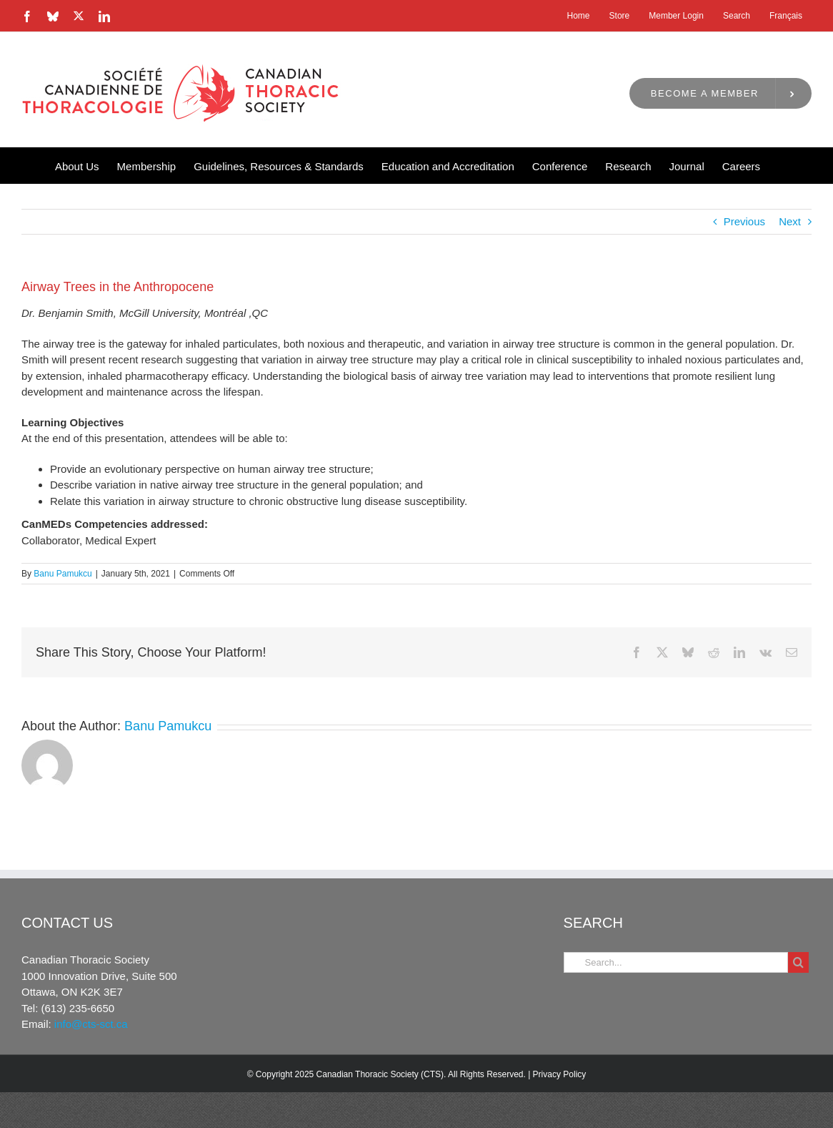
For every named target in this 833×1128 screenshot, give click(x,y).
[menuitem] (786, 15)
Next (790, 221)
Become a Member (705, 93)
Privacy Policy (560, 1074)
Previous (744, 221)
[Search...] (676, 962)
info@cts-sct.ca (91, 1024)
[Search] (798, 962)
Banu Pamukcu (62, 574)
